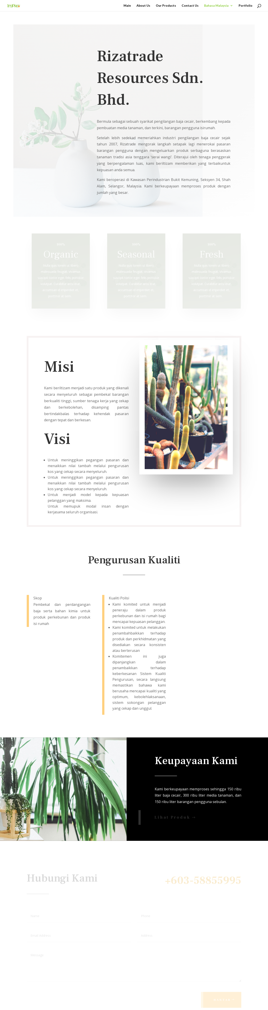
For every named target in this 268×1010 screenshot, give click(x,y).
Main (127, 5)
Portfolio (245, 5)
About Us (143, 5)
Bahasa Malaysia (216, 5)
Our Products (166, 5)
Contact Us (190, 5)
